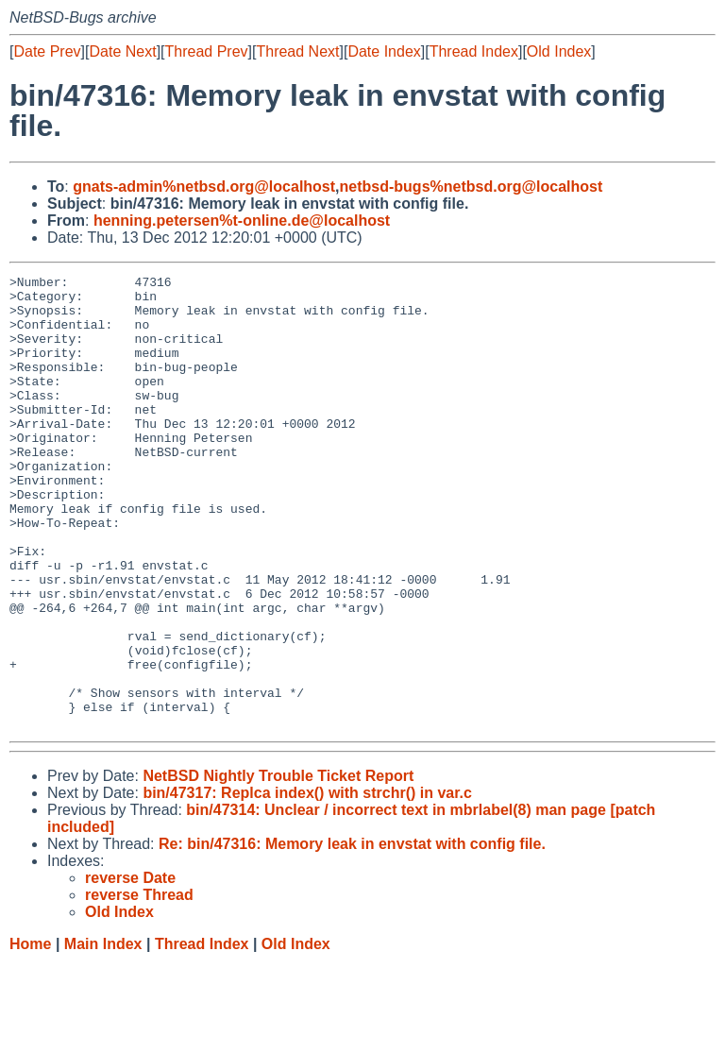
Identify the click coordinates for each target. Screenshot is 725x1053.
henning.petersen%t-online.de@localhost (241, 220)
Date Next (122, 51)
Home (30, 1035)
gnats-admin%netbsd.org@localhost (204, 186)
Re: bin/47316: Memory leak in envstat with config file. (352, 934)
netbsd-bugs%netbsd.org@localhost (471, 186)
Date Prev (46, 51)
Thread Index (474, 51)
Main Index (103, 1035)
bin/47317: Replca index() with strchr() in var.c (307, 883)
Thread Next (297, 51)
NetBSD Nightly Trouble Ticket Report (278, 866)
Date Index (383, 51)
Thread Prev (206, 51)
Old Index (559, 51)
